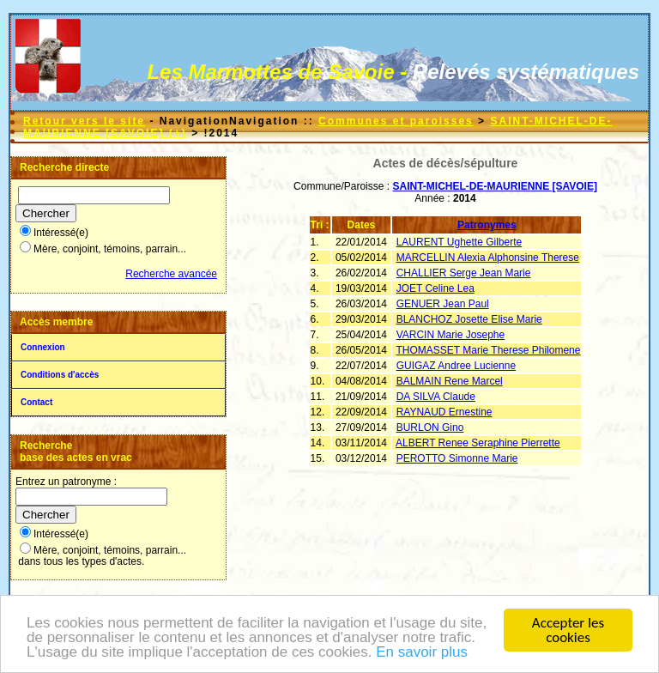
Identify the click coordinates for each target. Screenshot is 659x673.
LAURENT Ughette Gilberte (459, 242)
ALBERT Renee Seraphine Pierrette (478, 443)
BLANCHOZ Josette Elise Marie (469, 319)
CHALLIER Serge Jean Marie (463, 273)
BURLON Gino (430, 427)
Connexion (43, 347)
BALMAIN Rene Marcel (449, 381)
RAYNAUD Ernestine (444, 412)
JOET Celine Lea (435, 288)
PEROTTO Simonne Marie (457, 458)
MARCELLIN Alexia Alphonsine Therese (487, 258)
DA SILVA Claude (435, 397)
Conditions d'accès (60, 374)
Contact (36, 402)
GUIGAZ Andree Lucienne (456, 366)
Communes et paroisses (396, 121)
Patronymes (487, 225)
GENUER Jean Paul (442, 304)
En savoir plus (422, 653)
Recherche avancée (171, 274)
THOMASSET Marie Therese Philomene (488, 350)
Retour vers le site (84, 121)
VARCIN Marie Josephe (450, 335)
